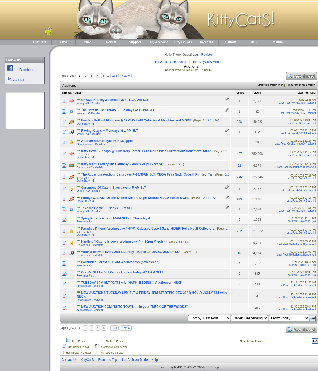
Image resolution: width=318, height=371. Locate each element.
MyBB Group (210, 367)
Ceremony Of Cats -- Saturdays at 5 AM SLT (113, 187)
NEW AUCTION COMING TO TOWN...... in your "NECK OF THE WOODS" (134, 307)
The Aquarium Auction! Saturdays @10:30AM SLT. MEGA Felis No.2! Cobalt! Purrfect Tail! (147, 174)
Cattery (230, 42)
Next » (125, 75)
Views (257, 92)
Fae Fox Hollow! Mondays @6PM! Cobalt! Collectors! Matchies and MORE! (136, 120)
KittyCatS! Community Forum (175, 62)
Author (77, 92)
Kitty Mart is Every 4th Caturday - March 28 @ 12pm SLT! (123, 164)
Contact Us (69, 360)
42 (214, 198)
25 (85, 177)
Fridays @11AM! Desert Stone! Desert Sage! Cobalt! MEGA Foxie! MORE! (135, 198)
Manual (278, 42)
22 (239, 165)
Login (196, 54)
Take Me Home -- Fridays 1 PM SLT (107, 208)
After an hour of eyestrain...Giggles (107, 141)
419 (239, 199)
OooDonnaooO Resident (91, 144)
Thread (66, 92)
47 (85, 154)
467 (239, 154)
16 (239, 253)
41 (239, 243)
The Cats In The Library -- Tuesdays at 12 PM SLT (117, 110)
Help (154, 360)
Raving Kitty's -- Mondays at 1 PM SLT (109, 130)
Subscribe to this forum (300, 85)
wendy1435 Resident (89, 103)
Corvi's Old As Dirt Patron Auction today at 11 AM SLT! (122, 272)
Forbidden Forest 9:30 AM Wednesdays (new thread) (120, 262)
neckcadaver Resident (90, 285)
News (63, 42)
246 (239, 177)
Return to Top (107, 360)
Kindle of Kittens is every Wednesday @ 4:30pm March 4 (123, 241)
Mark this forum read (270, 85)
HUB (254, 42)
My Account (159, 42)
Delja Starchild (85, 123)
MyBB (178, 367)
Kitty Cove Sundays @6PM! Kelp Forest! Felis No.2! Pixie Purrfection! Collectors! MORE (147, 151)
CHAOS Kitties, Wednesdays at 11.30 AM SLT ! (115, 100)
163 (114, 75)
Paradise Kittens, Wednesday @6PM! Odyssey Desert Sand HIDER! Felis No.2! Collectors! (148, 228)
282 (239, 231)
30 (216, 120)
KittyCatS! (88, 360)
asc (313, 92)
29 (87, 231)
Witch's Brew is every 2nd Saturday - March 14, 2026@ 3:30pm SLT (131, 252)
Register (207, 54)
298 (239, 122)
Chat (87, 42)
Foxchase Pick (85, 221)
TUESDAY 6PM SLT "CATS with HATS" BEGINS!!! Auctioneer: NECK (131, 282)
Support (135, 42)
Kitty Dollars (183, 42)
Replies (239, 92)
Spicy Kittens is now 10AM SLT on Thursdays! (115, 218)
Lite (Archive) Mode (134, 360)
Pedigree (206, 42)
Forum (111, 42)
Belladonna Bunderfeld (90, 167)
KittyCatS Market (210, 62)
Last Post (303, 92)
